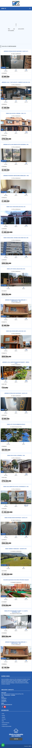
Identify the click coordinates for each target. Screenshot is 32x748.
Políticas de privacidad (6, 726)
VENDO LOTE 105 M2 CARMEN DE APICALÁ (16, 424)
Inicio (3, 713)
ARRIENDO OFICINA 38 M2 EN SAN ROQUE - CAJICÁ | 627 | (16, 51)
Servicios (4, 719)
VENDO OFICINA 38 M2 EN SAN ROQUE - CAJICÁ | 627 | (16, 517)
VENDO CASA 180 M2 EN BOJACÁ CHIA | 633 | (16, 206)
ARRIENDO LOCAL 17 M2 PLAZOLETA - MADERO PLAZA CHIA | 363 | (16, 82)
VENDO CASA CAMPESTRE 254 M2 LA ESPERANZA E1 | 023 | (16, 486)
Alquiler (3, 717)
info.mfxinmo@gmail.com (6, 704)
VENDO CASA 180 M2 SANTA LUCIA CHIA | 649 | (16, 331)
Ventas (3, 715)
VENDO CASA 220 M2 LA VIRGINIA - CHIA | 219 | (16, 113)
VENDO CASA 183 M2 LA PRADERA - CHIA (16, 455)
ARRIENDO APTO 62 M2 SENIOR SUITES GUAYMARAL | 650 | (16, 144)
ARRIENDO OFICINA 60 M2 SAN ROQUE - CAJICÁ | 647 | (16, 393)
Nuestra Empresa (5, 722)
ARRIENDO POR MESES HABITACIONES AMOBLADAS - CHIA (16, 175)
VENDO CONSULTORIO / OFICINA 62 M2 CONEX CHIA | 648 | (16, 237)
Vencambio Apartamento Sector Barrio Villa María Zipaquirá (16, 579)
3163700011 (4, 698)
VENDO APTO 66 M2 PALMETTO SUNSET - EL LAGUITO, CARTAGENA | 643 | (16, 611)
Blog (3, 720)
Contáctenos (4, 724)
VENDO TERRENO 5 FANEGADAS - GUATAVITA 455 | (16, 548)
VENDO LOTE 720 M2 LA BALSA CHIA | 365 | (16, 268)
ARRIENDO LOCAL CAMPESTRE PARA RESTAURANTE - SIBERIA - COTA (16, 363)
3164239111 (4, 701)
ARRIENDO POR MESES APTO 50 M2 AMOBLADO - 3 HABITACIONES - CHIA (16, 300)
